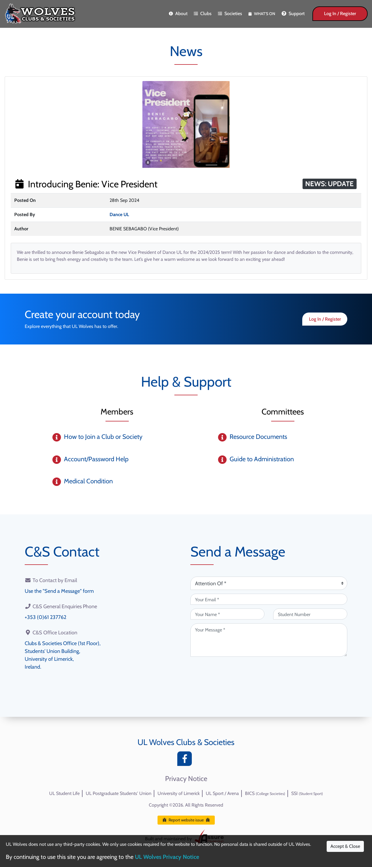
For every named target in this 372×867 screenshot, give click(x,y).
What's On (261, 13)
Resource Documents (258, 437)
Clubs (203, 13)
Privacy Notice (186, 779)
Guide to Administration (262, 459)
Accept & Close (345, 846)
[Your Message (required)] (268, 640)
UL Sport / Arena (222, 793)
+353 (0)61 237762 (45, 617)
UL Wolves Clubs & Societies (186, 742)
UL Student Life (64, 793)
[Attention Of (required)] (268, 583)
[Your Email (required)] (268, 599)
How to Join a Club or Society (103, 437)
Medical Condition (88, 481)
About (178, 13)
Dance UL (119, 214)
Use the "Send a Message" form (59, 591)
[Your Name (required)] (227, 614)
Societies (230, 13)
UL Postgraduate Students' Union (118, 793)
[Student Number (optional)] (310, 614)
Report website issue (186, 820)
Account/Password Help (96, 459)
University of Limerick (179, 793)
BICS (265, 793)
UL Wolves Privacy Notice (167, 856)
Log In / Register (340, 13)
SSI (307, 793)
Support (293, 13)
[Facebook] (186, 760)
